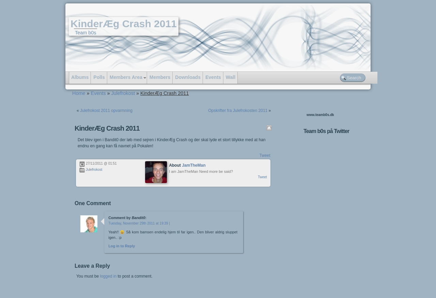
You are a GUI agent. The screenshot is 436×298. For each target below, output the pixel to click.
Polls (99, 77)
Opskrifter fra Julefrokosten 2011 (237, 110)
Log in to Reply (121, 246)
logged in (108, 276)
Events (213, 77)
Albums (80, 77)
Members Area (126, 77)
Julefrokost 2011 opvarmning (106, 110)
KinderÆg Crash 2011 (124, 23)
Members (160, 77)
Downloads (188, 77)
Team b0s (85, 32)
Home (78, 93)
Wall (230, 77)
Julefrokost (123, 93)
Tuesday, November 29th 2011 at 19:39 (138, 223)
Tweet (265, 155)
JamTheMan (193, 165)
